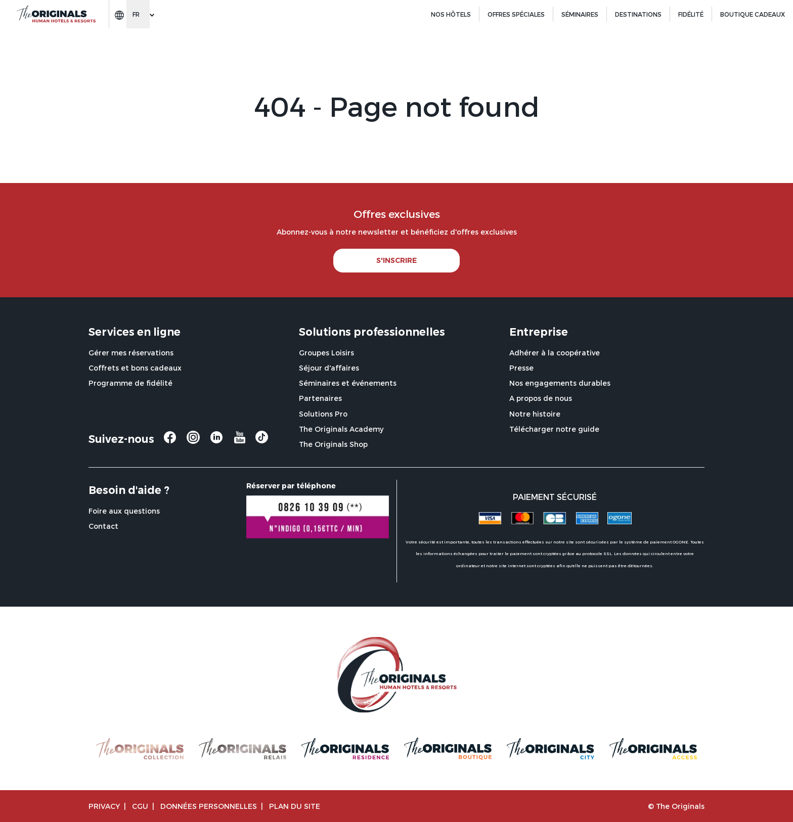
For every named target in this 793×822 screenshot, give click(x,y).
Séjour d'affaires (329, 367)
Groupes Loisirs (326, 352)
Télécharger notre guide (554, 429)
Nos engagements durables (559, 383)
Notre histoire (534, 413)
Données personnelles (208, 806)
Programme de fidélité (130, 383)
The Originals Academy (341, 429)
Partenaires (320, 398)
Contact (103, 526)
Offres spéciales (516, 14)
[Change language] (138, 14)
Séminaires (579, 14)
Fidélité (690, 14)
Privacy (104, 806)
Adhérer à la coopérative (554, 352)
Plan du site (294, 806)
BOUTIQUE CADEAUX (752, 14)
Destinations (638, 14)
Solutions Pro (323, 413)
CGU (140, 806)
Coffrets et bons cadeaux (135, 367)
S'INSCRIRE (396, 260)
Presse (521, 367)
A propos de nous (540, 398)
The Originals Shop (333, 444)
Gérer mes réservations (131, 352)
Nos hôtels (451, 14)
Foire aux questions (124, 511)
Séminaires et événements (347, 383)
